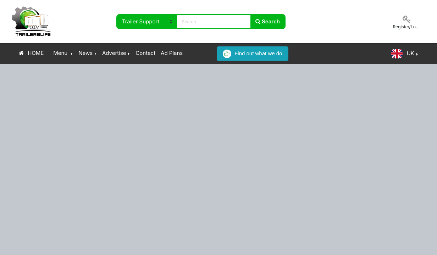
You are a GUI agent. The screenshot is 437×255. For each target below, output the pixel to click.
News (85, 53)
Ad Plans (172, 53)
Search (267, 21)
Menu (60, 53)
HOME (31, 53)
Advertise (114, 53)
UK (402, 53)
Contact (145, 53)
